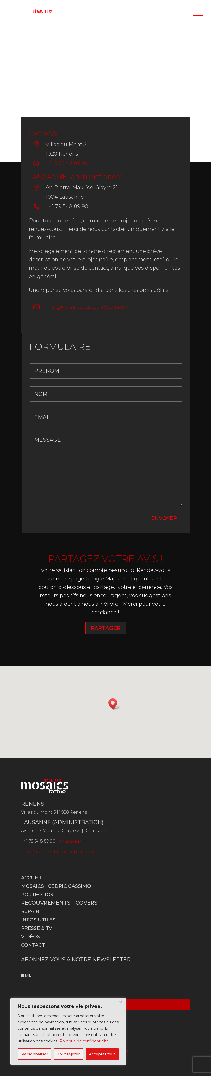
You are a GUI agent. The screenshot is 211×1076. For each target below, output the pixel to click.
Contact (33, 945)
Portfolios (37, 894)
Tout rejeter (68, 1054)
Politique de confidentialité (84, 1041)
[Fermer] (120, 1002)
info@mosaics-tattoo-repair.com (88, 307)
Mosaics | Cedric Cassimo (56, 886)
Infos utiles (38, 920)
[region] (68, 1031)
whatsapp (70, 841)
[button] (114, 704)
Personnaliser (34, 1054)
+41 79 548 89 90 (67, 163)
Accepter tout (102, 1054)
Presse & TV (36, 928)
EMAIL (26, 975)
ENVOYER (164, 518)
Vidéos (30, 937)
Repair (30, 911)
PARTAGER (105, 628)
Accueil (32, 878)
